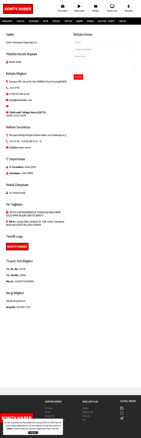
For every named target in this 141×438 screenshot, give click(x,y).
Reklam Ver (88, 411)
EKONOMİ (34, 21)
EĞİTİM (68, 21)
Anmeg (48, 408)
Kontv (48, 411)
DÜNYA (90, 21)
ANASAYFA (7, 21)
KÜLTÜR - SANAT (106, 21)
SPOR (45, 21)
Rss (84, 419)
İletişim (86, 415)
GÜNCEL (20, 21)
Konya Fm (49, 415)
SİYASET (56, 21)
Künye (85, 408)
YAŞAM (79, 21)
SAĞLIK (122, 21)
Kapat (33, 433)
